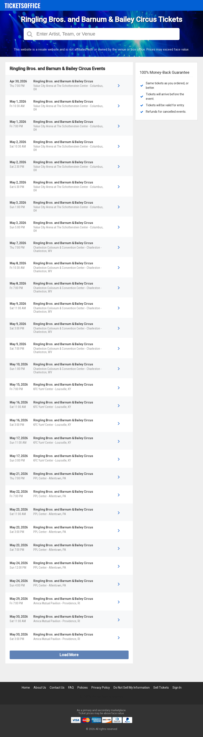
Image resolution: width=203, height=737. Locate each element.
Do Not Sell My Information (132, 687)
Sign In (176, 687)
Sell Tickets (161, 687)
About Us (40, 687)
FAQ (71, 687)
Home (26, 687)
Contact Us (57, 687)
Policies (82, 687)
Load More (69, 654)
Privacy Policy (100, 687)
